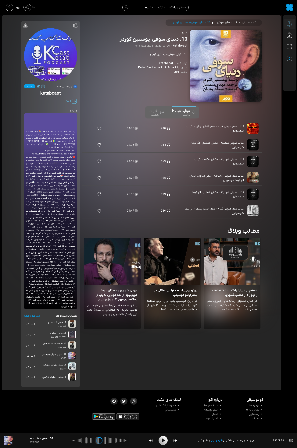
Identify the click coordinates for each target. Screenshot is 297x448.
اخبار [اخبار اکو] (215, 414)
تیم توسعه (211, 410)
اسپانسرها (211, 418)
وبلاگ (255, 418)
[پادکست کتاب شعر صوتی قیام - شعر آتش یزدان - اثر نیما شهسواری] (253, 128)
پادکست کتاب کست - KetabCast (158, 67)
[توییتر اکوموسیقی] (123, 401)
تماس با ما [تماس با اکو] (252, 410)
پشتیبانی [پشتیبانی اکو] (170, 410)
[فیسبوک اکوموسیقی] (114, 401)
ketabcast (166, 63)
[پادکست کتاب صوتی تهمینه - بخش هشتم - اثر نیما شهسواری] (253, 145)
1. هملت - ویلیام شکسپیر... (52, 377)
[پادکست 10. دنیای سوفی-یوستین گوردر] (8, 440)
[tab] (184, 112)
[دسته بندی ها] (289, 46)
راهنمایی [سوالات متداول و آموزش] (254, 414)
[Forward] (175, 440)
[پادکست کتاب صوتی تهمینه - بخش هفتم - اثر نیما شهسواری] (253, 161)
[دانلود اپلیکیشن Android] (103, 417)
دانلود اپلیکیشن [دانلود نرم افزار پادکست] (166, 405)
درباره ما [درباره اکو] (254, 405)
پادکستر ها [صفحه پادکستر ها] (211, 405)
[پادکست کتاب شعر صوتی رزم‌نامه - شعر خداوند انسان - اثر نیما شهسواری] (253, 178)
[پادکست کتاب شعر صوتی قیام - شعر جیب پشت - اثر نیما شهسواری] (253, 211)
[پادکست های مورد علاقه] (289, 54)
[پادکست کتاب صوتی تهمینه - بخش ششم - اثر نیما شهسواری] (253, 194)
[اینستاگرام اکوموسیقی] (133, 401)
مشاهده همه (32, 316)
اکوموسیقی (216, 440)
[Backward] (151, 440)
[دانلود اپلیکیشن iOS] (127, 417)
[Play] (163, 440)
